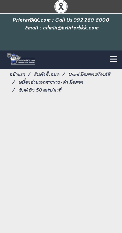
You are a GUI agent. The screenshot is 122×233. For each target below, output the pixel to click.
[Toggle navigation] (113, 59)
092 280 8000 (91, 20)
